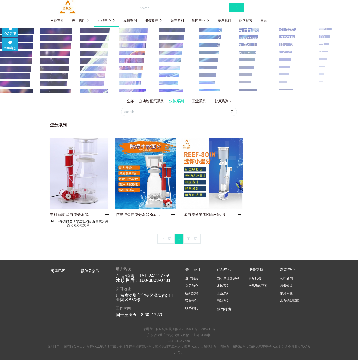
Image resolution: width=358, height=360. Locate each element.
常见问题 (286, 293)
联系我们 (224, 20)
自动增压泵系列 (151, 101)
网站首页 (57, 20)
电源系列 (221, 101)
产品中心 (107, 20)
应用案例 (130, 20)
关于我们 (81, 20)
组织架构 (191, 293)
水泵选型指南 (289, 301)
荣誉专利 (177, 20)
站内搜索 (245, 20)
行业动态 (286, 286)
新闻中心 (201, 20)
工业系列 (199, 101)
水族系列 (176, 101)
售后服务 (254, 278)
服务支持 (154, 20)
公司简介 (191, 286)
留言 (263, 20)
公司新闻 (286, 278)
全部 (130, 101)
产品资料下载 (258, 286)
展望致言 (191, 278)
